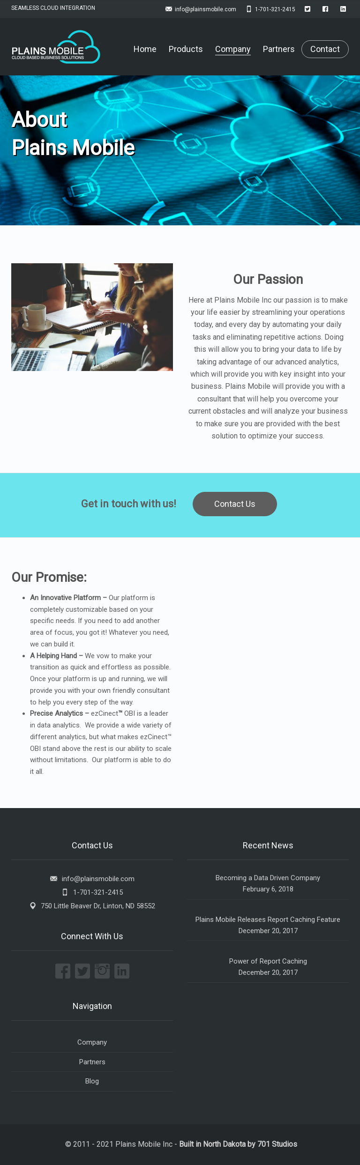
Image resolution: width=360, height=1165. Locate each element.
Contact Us (234, 504)
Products (186, 49)
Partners (279, 49)
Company (233, 49)
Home (145, 49)
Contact (325, 49)
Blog (92, 1081)
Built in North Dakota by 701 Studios (238, 1144)
